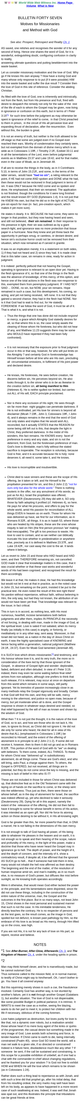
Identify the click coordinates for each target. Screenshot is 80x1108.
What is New (46, 5)
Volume (31, 5)
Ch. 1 (66, 42)
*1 (8, 114)
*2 (52, 654)
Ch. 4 (31, 954)
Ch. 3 (62, 951)
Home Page (66, 2)
